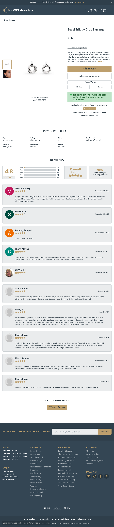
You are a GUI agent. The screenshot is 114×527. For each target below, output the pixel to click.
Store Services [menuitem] (92, 457)
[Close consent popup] (48, 523)
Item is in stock (89, 109)
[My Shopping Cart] (104, 10)
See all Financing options (77, 48)
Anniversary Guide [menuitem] (66, 483)
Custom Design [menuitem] (92, 454)
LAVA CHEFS (21, 269)
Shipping (78, 87)
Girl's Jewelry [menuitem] (35, 479)
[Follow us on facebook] (100, 476)
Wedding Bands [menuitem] (37, 457)
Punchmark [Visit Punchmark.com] (85, 523)
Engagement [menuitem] (35, 454)
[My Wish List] (100, 10)
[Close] (112, 3)
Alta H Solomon (22, 358)
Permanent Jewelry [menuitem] (38, 489)
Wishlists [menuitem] (89, 464)
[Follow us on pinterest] (88, 476)
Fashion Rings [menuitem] (36, 460)
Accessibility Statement (81, 519)
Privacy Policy (34, 523)
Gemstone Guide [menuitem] (65, 467)
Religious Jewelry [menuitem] (37, 492)
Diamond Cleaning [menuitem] (66, 476)
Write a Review (57, 407)
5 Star (21, 167)
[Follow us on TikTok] (94, 476)
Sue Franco (20, 211)
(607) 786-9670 (39, 100)
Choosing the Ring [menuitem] (66, 460)
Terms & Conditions (60, 519)
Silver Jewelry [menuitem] (35, 476)
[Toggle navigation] (110, 10)
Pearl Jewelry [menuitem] (35, 473)
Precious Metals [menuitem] (64, 470)
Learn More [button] (79, 2)
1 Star (21, 177)
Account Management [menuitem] (95, 460)
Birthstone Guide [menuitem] (65, 464)
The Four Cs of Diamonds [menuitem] (68, 454)
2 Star (21, 175)
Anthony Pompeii (23, 230)
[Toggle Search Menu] (87, 10)
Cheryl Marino (22, 248)
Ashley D (19, 309)
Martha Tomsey (22, 188)
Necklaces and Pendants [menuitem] (40, 467)
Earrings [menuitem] (33, 464)
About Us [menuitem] (90, 451)
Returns (100, 87)
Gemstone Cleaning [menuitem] (66, 479)
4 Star (21, 170)
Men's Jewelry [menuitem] (36, 483)
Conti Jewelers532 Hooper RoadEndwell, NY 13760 (10, 475)
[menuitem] (47, 508)
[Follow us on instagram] (106, 476)
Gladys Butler (21, 288)
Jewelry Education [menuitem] (65, 451)
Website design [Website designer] (57, 523)
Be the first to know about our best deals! (26, 431)
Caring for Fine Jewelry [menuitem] (67, 473)
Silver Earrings (9, 20)
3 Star (21, 172)
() (58, 167)
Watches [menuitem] (33, 486)
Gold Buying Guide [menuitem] (66, 486)
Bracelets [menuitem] (34, 470)
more (100, 62)
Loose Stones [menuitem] (35, 451)
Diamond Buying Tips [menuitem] (67, 457)
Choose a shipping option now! (88, 98)
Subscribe (104, 432)
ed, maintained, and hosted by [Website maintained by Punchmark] (71, 523)
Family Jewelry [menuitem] (36, 495)
